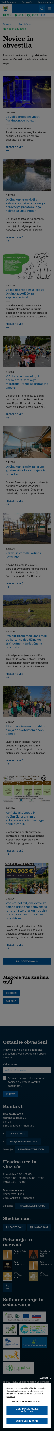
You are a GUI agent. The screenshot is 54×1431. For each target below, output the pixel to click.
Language (44, 1378)
